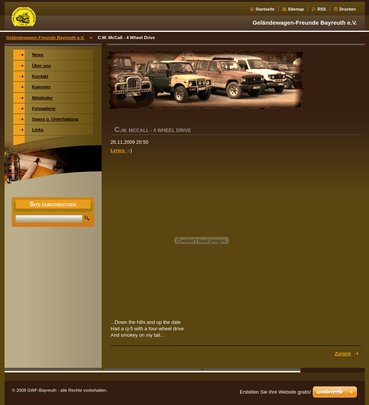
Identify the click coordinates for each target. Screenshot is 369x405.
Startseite (265, 9)
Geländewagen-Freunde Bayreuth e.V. (45, 37)
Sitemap (296, 9)
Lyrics (118, 150)
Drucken (347, 9)
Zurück (342, 353)
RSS (321, 9)
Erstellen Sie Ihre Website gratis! (275, 392)
